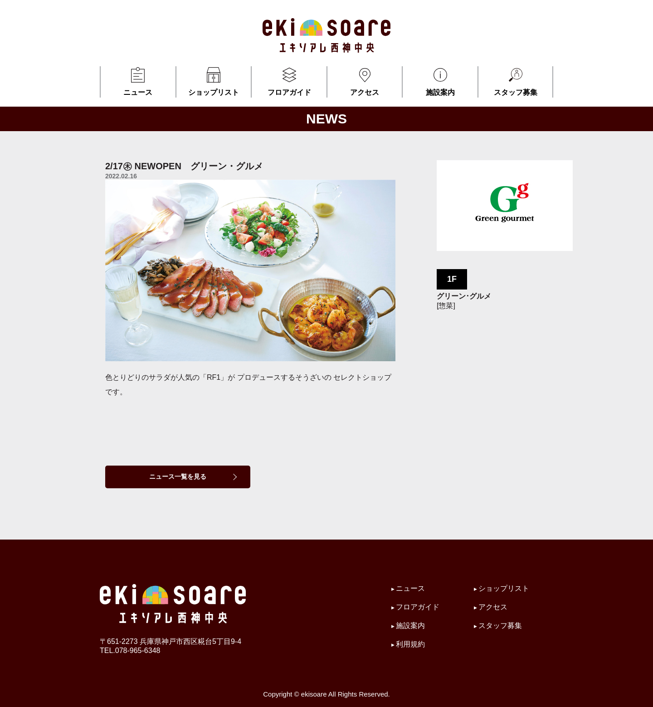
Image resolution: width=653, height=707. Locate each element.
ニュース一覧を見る (177, 476)
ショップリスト (213, 81)
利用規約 (410, 644)
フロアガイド (289, 81)
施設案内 (440, 81)
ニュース (138, 81)
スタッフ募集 (515, 81)
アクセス (364, 81)
